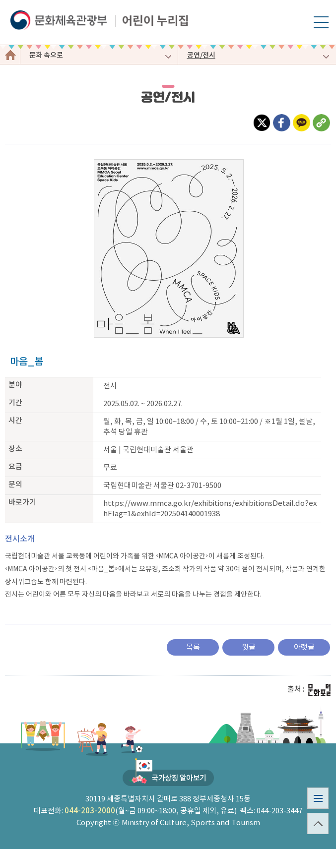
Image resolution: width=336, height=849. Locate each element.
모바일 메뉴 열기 (321, 27)
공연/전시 (201, 55)
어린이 (10, 54)
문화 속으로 (46, 55)
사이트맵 (315, 808)
